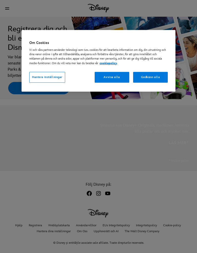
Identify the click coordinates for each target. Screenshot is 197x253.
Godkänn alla (150, 77)
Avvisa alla (112, 77)
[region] (98, 61)
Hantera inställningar (47, 77)
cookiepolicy (108, 63)
